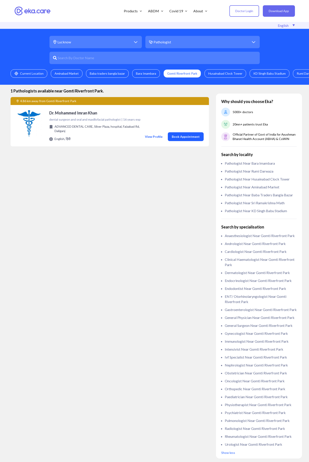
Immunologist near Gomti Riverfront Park (257, 341)
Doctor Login (244, 11)
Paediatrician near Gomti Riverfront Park (256, 397)
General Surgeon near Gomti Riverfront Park (259, 325)
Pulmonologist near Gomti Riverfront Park (257, 420)
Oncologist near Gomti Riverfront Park (255, 381)
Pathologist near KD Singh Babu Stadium (256, 211)
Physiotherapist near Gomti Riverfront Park (258, 405)
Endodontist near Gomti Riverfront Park (255, 288)
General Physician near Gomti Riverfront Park (259, 317)
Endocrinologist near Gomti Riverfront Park (258, 280)
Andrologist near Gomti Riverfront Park (255, 243)
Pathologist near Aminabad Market (252, 187)
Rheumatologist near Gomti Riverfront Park (258, 436)
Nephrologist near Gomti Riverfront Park (256, 365)
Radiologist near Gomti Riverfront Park (255, 428)
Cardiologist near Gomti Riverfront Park (256, 251)
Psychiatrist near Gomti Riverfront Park (255, 412)
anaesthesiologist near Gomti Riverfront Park (260, 236)
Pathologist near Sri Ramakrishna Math (255, 203)
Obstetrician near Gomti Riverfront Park (256, 373)
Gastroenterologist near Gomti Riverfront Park (261, 309)
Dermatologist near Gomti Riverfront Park (257, 273)
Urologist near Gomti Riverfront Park (253, 444)
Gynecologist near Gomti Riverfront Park (256, 333)
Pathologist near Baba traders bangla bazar (259, 195)
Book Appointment (186, 136)
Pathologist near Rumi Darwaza (249, 171)
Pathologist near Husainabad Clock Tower (257, 179)
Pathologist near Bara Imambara (250, 163)
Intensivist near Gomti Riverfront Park (254, 349)
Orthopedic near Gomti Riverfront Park (255, 389)
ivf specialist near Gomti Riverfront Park (256, 357)
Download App (279, 11)
